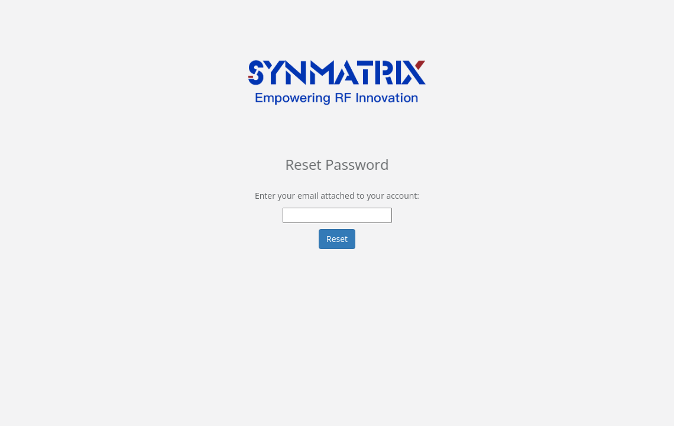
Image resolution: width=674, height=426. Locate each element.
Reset (337, 238)
